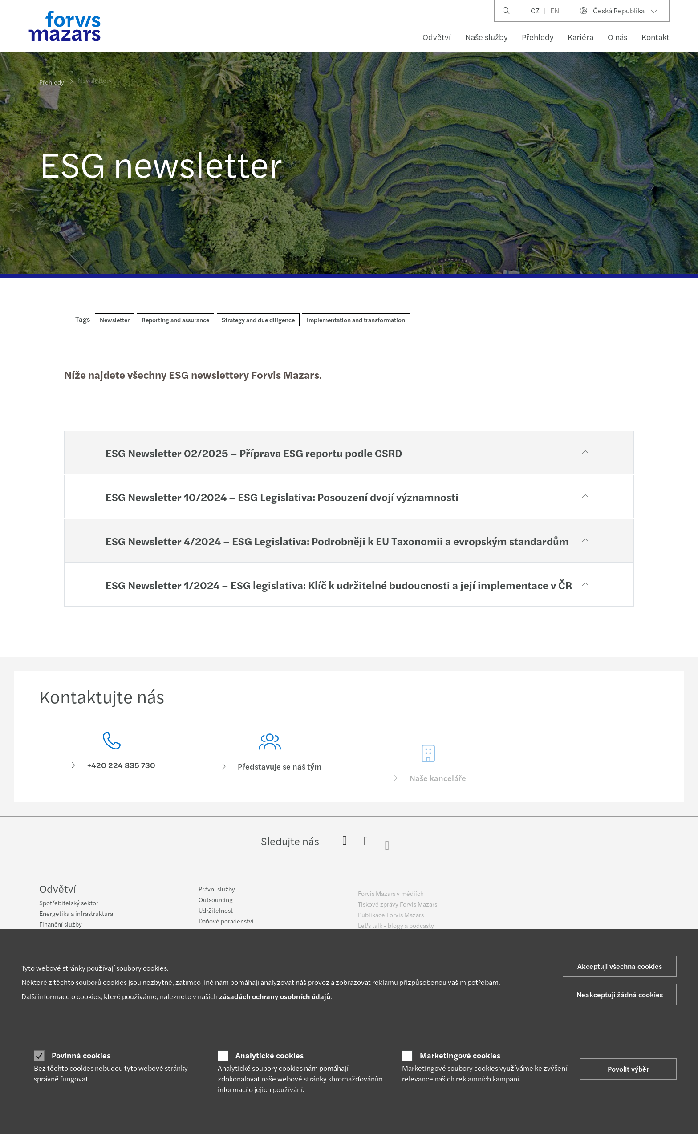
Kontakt (655, 36)
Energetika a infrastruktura (76, 914)
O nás (617, 36)
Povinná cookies (81, 1055)
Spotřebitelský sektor (68, 903)
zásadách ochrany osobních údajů (274, 996)
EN (554, 10)
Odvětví (436, 36)
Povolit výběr (628, 1069)
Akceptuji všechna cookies (619, 966)
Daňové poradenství (226, 927)
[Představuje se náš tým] (270, 768)
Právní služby (217, 895)
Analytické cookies (269, 1055)
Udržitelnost (216, 916)
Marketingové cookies (460, 1055)
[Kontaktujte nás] (111, 754)
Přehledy (537, 36)
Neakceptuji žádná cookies (619, 994)
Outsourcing (216, 906)
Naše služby (486, 36)
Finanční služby (60, 925)
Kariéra (580, 36)
